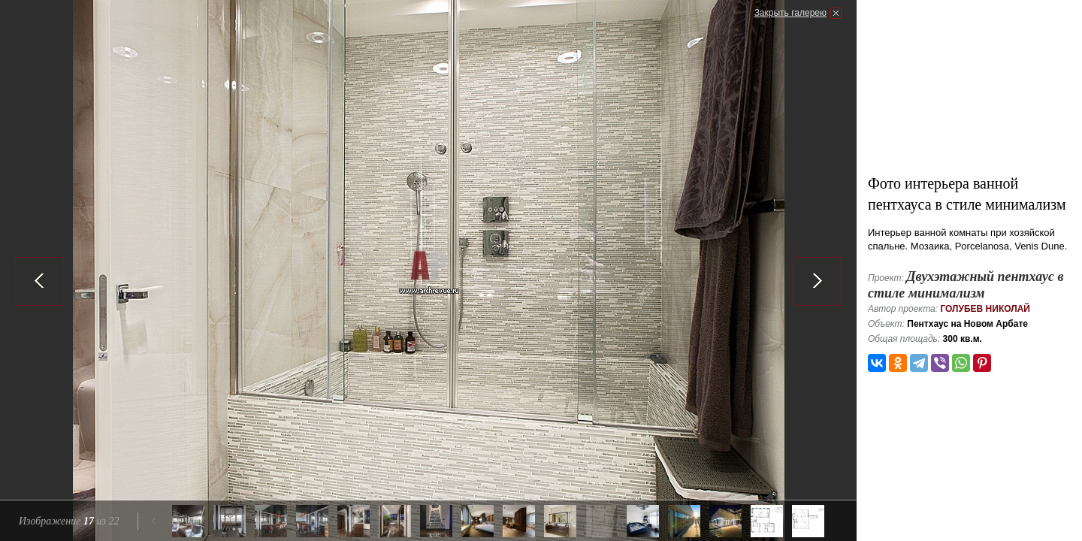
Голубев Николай (985, 309)
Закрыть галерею (790, 13)
